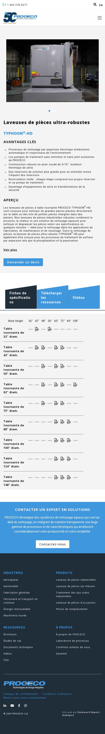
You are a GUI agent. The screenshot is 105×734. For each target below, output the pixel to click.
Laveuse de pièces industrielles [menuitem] (76, 579)
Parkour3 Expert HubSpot (81, 714)
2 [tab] (52, 111)
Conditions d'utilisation (57, 693)
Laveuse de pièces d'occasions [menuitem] (76, 602)
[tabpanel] (52, 70)
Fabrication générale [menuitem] (16, 592)
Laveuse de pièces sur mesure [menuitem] (75, 586)
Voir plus (10, 249)
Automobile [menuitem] (10, 586)
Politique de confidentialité (20, 693)
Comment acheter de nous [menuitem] (73, 647)
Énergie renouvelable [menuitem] (16, 609)
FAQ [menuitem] (6, 660)
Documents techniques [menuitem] (18, 647)
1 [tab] (49, 111)
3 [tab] (55, 111)
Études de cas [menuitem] (12, 640)
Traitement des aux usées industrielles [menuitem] (72, 594)
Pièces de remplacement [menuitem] (72, 609)
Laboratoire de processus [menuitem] (72, 640)
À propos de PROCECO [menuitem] (70, 634)
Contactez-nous (52, 544)
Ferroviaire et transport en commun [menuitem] (20, 600)
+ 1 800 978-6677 (16, 4)
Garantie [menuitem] (61, 653)
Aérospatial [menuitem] (10, 579)
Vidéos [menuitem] (7, 653)
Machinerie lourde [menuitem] (15, 615)
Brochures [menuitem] (10, 634)
